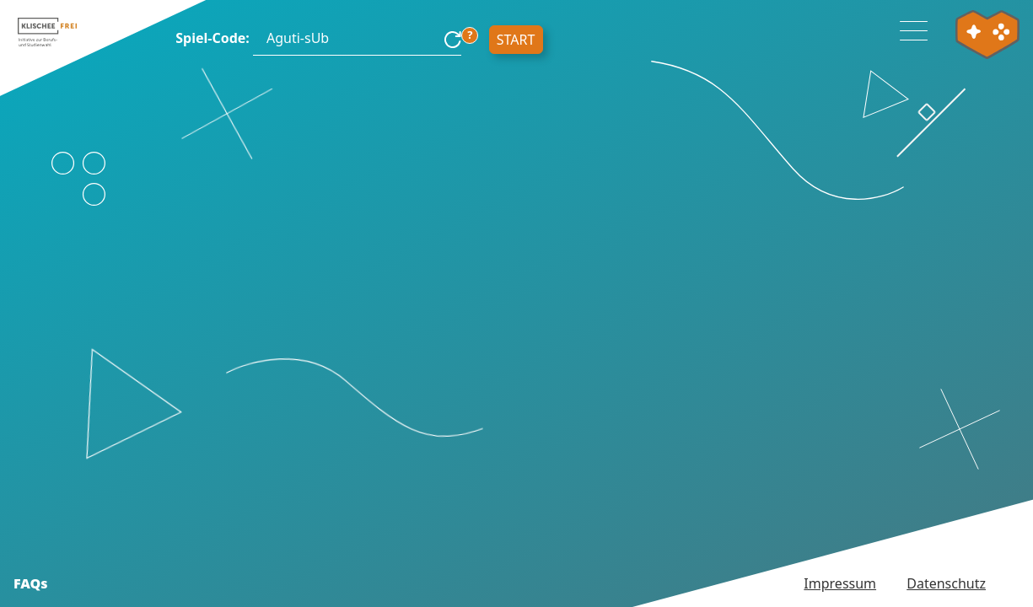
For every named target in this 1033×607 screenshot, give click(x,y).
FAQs (30, 583)
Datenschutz (946, 583)
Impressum (840, 583)
